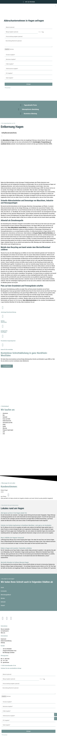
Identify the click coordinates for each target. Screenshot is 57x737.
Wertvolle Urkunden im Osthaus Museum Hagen (15, 562)
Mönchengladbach (6, 594)
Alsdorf (3, 605)
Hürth (2, 587)
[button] (55, 5)
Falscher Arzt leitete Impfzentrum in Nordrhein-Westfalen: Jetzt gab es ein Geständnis (26, 525)
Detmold (3, 602)
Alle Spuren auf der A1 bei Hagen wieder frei (14, 513)
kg (43, 32)
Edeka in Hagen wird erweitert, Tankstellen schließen (16, 548)
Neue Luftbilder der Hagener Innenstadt (12, 538)
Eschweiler (4, 591)
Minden (3, 598)
